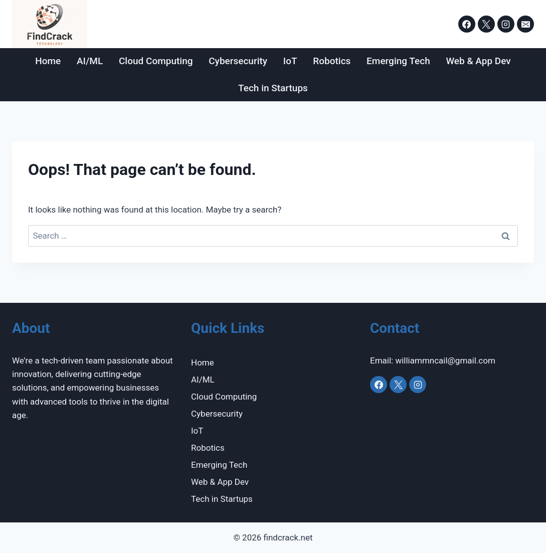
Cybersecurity (238, 61)
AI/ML (90, 61)
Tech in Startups (273, 88)
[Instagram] (505, 24)
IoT (290, 61)
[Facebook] (466, 24)
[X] (486, 24)
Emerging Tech (398, 61)
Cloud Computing (156, 61)
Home (48, 61)
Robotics (331, 61)
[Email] (525, 24)
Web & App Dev (478, 61)
